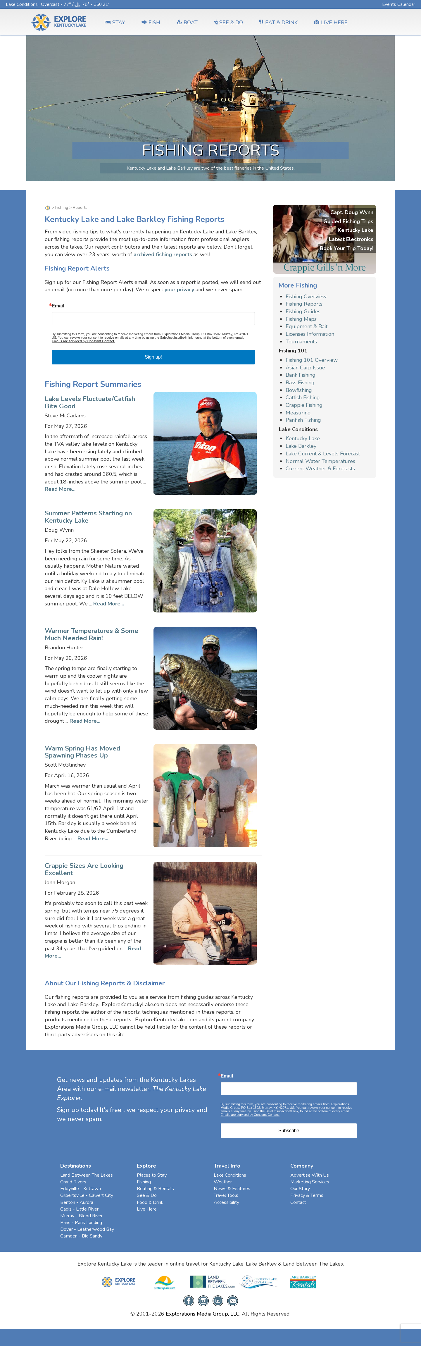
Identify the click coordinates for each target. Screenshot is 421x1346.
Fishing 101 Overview (312, 360)
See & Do (147, 1195)
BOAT (187, 22)
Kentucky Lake (303, 438)
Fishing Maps (301, 319)
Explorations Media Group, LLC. (203, 1313)
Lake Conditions (22, 4)
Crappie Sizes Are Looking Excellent (84, 869)
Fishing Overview (306, 296)
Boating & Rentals (155, 1188)
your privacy (179, 289)
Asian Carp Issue (305, 367)
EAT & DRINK (278, 22)
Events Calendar (398, 4)
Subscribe (288, 1130)
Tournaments (301, 341)
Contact (298, 1202)
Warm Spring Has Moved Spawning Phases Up (82, 752)
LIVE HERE (331, 22)
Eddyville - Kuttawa (80, 1188)
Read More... (60, 489)
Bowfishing (299, 390)
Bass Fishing (300, 382)
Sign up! (153, 356)
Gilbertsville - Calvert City (86, 1195)
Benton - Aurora (76, 1202)
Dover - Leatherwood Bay (87, 1229)
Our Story (300, 1188)
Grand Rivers (73, 1182)
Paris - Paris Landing (81, 1222)
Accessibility (226, 1202)
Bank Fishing (300, 374)
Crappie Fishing (304, 405)
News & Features (232, 1188)
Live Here (147, 1209)
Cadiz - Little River (79, 1209)
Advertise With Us (309, 1175)
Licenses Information (310, 334)
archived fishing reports (163, 254)
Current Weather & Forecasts (320, 468)
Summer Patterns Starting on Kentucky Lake (88, 517)
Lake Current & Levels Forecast (323, 453)
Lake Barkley (301, 446)
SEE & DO (228, 22)
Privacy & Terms (306, 1195)
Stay (115, 22)
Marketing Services (309, 1182)
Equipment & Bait (306, 326)
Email (58, 306)
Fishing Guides (303, 311)
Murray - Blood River (81, 1216)
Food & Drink (150, 1202)
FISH (151, 22)
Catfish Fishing (303, 397)
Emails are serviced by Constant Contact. (83, 341)
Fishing (61, 207)
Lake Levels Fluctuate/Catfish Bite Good (90, 402)
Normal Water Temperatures (320, 461)
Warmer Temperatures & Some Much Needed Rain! (91, 634)
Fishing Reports (304, 303)
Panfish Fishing (303, 420)
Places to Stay (152, 1175)
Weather (223, 1182)
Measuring (298, 412)
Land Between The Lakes (86, 1175)
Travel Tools (226, 1195)
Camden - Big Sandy (81, 1236)
